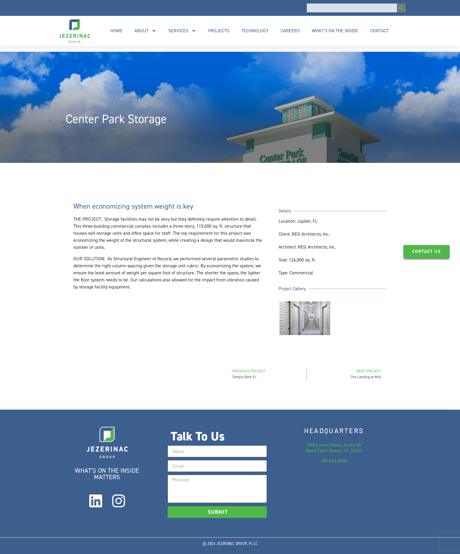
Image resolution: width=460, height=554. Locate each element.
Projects (218, 31)
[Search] (401, 8)
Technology (255, 31)
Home (116, 31)
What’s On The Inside (335, 31)
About (145, 31)
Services (182, 31)
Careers (290, 31)
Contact (379, 31)
